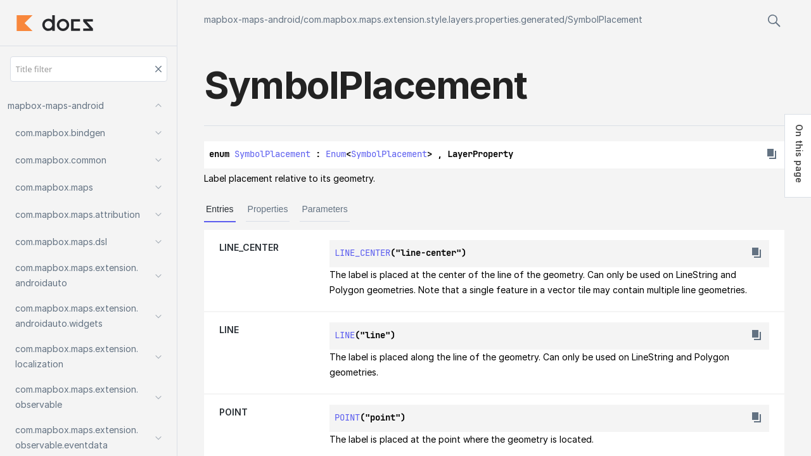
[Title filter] (88, 69)
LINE (229, 329)
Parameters (324, 209)
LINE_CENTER (249, 247)
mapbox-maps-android (252, 19)
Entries (220, 209)
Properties (268, 209)
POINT (233, 412)
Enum (336, 154)
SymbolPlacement (605, 19)
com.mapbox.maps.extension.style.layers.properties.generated (434, 19)
